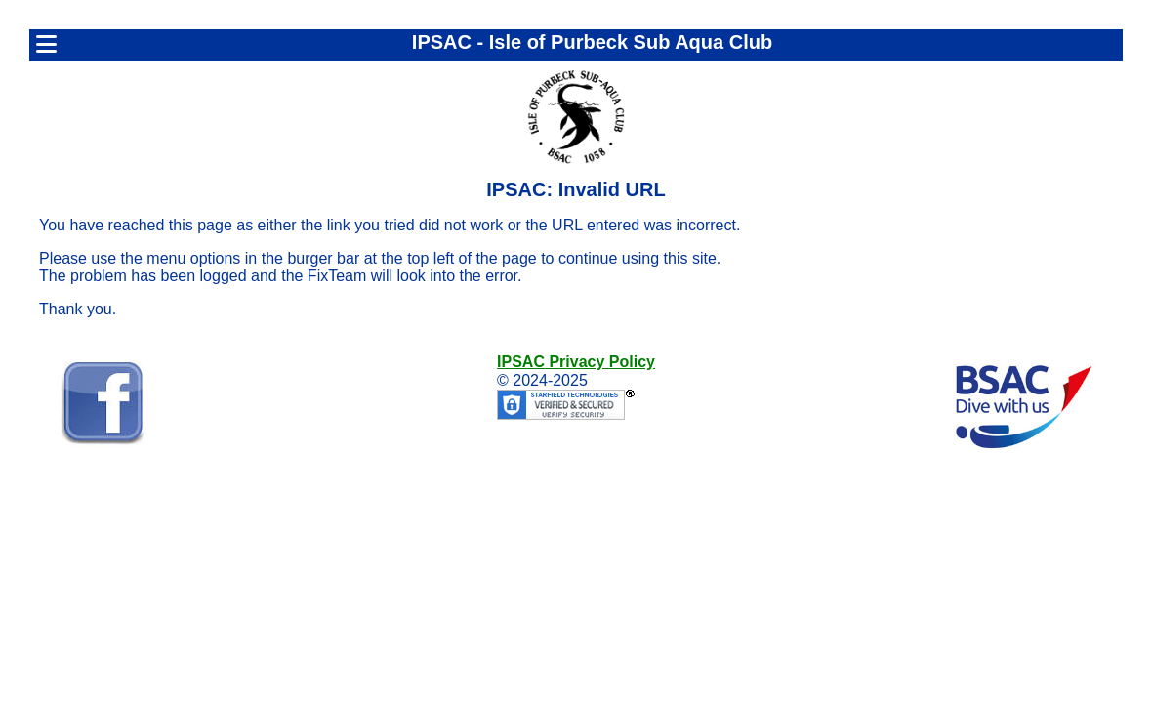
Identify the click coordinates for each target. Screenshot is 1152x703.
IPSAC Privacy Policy (576, 361)
